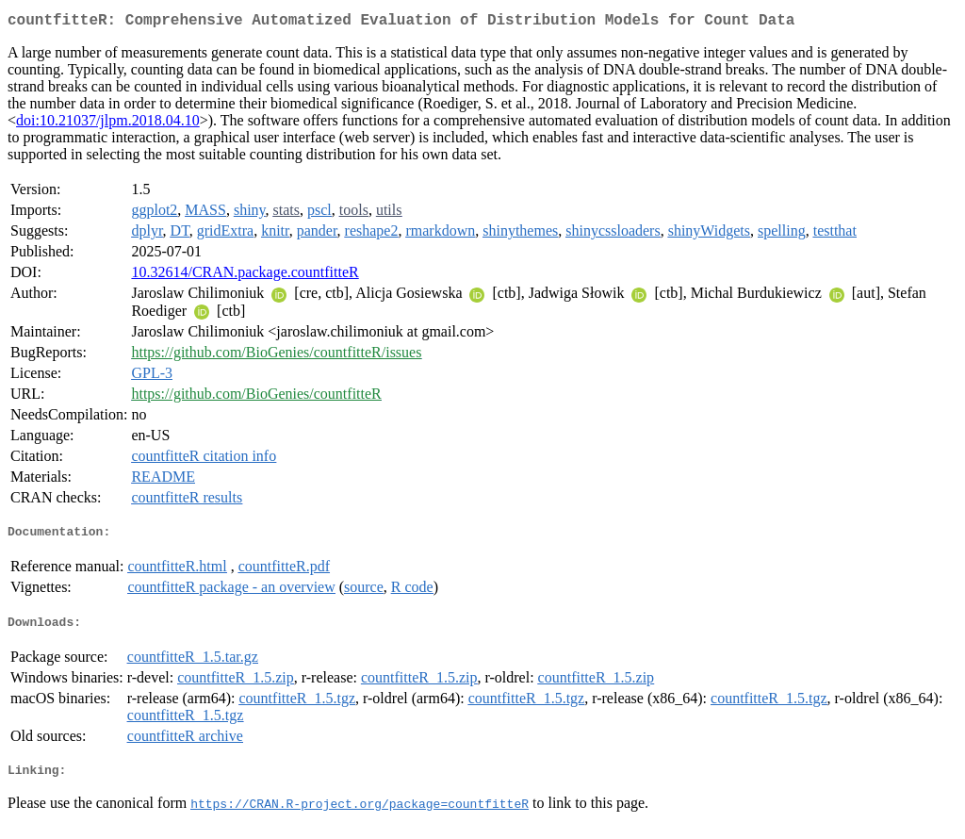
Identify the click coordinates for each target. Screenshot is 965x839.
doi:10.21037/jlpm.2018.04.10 (108, 124)
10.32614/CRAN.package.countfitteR (244, 276)
